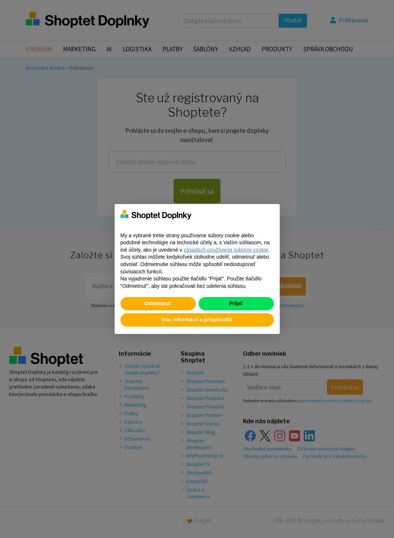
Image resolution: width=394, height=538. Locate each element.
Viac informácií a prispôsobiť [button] (197, 320)
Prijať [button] (236, 303)
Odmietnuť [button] (157, 303)
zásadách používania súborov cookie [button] (226, 250)
